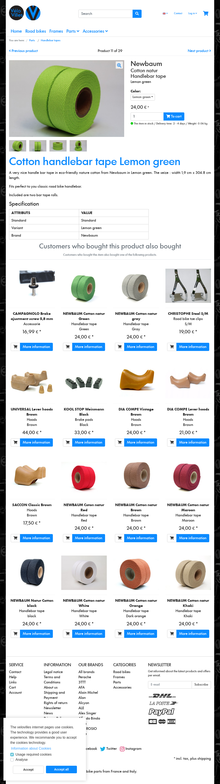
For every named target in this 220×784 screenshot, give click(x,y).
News (48, 713)
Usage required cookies (33, 754)
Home (16, 31)
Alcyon (83, 703)
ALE (81, 708)
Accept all (61, 769)
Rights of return (55, 703)
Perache (84, 677)
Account (15, 692)
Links (13, 682)
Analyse (21, 759)
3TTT (82, 682)
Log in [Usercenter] (192, 13)
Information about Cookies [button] (31, 748)
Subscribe (201, 684)
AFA (81, 687)
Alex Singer (87, 713)
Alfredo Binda (89, 718)
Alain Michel (88, 692)
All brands (86, 672)
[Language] (165, 14)
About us (51, 687)
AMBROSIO (87, 728)
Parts (72, 31)
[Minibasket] (205, 14)
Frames (56, 31)
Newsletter (52, 708)
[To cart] (15, 347)
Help (13, 677)
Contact (178, 13)
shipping (204, 758)
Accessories (95, 31)
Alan (82, 698)
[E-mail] (170, 685)
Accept (28, 769)
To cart (174, 116)
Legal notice (53, 672)
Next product (199, 51)
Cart (12, 687)
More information (36, 347)
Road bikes (35, 31)
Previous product (23, 51)
